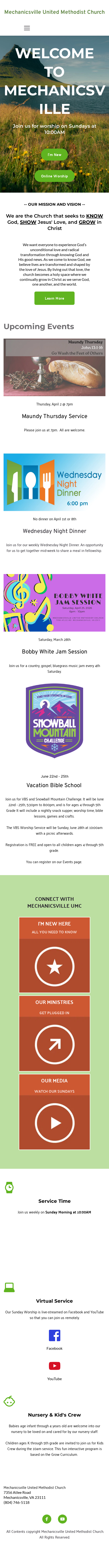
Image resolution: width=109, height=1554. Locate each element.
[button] (27, 28)
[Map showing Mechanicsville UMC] (54, 1246)
